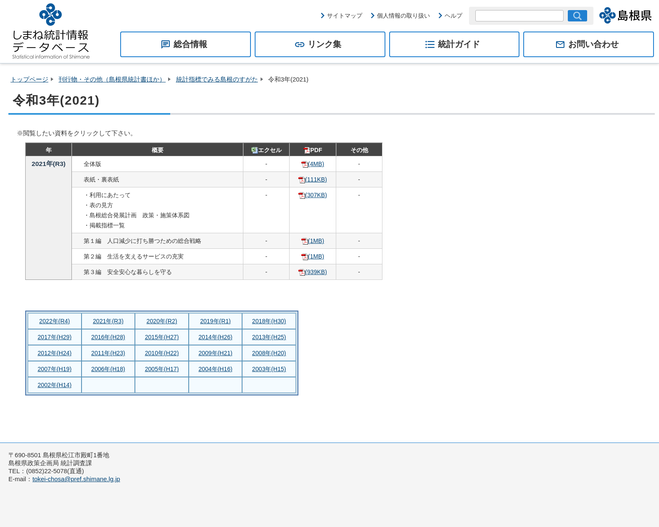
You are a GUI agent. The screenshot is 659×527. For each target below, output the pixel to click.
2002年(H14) (54, 385)
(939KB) (312, 272)
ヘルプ (453, 15)
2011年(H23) (108, 353)
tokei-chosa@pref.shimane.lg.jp (76, 479)
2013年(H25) (269, 337)
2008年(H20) (269, 353)
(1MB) (312, 240)
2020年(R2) (162, 321)
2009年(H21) (215, 353)
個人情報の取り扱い (403, 15)
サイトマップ (344, 15)
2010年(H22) (162, 353)
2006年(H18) (108, 369)
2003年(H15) (269, 369)
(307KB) (312, 195)
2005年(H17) (162, 369)
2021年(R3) (108, 321)
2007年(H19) (54, 369)
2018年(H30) (269, 321)
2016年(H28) (108, 337)
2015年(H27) (162, 337)
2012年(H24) (54, 353)
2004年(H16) (215, 369)
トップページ (29, 79)
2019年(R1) (215, 321)
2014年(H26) (215, 337)
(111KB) (312, 179)
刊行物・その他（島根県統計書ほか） (112, 79)
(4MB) (312, 164)
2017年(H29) (54, 337)
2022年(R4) (54, 321)
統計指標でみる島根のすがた (217, 79)
